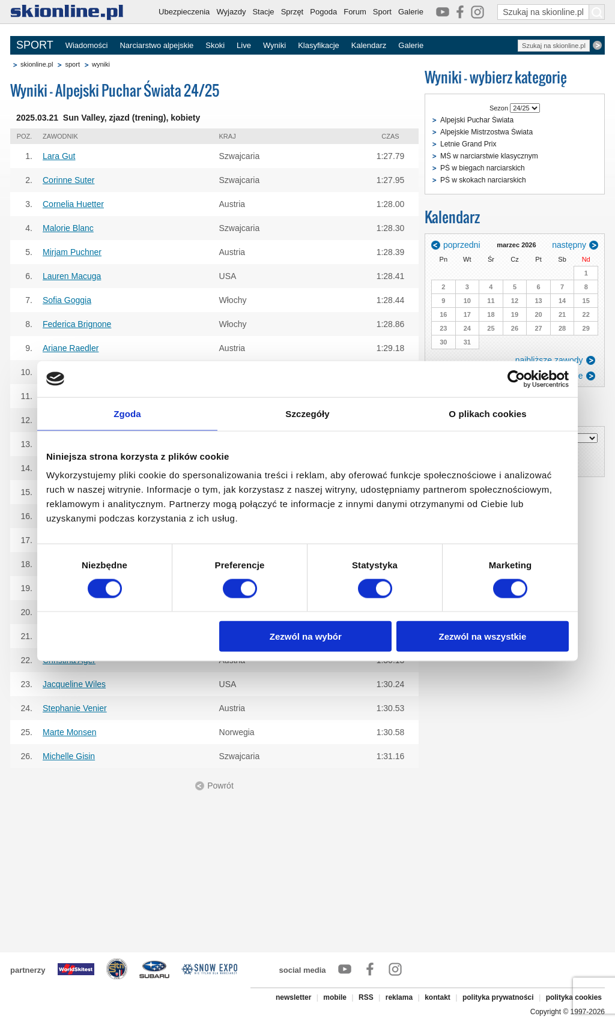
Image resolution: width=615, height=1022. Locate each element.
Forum (355, 11)
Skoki (215, 45)
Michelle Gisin (69, 756)
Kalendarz (369, 45)
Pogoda (323, 11)
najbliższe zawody (549, 360)
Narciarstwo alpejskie (156, 45)
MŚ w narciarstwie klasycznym (489, 156)
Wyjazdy (231, 11)
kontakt (437, 997)
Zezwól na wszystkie (483, 636)
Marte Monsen (69, 732)
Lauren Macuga (72, 276)
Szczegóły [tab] (307, 413)
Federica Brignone (77, 324)
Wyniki (274, 45)
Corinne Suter (68, 180)
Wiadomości (86, 45)
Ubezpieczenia (184, 11)
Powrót (220, 785)
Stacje (263, 11)
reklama (399, 997)
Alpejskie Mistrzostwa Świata (486, 132)
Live (244, 45)
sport (72, 64)
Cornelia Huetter (73, 204)
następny (569, 245)
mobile (335, 997)
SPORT (34, 45)
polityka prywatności (498, 997)
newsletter (293, 997)
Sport (382, 11)
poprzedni (461, 245)
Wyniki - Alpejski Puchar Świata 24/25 (114, 90)
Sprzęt (292, 11)
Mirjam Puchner (72, 252)
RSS (366, 997)
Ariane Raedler (70, 348)
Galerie (410, 11)
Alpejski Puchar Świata (477, 120)
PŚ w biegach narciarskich (482, 168)
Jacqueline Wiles (74, 684)
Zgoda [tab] (127, 413)
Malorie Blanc (68, 228)
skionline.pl (36, 64)
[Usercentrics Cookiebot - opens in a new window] (516, 379)
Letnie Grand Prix (468, 144)
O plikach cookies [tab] (487, 413)
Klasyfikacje (318, 45)
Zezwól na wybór (306, 636)
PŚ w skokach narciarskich (483, 180)
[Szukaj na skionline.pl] (597, 12)
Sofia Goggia (67, 300)
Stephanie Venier (75, 708)
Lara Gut (59, 156)
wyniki (101, 64)
